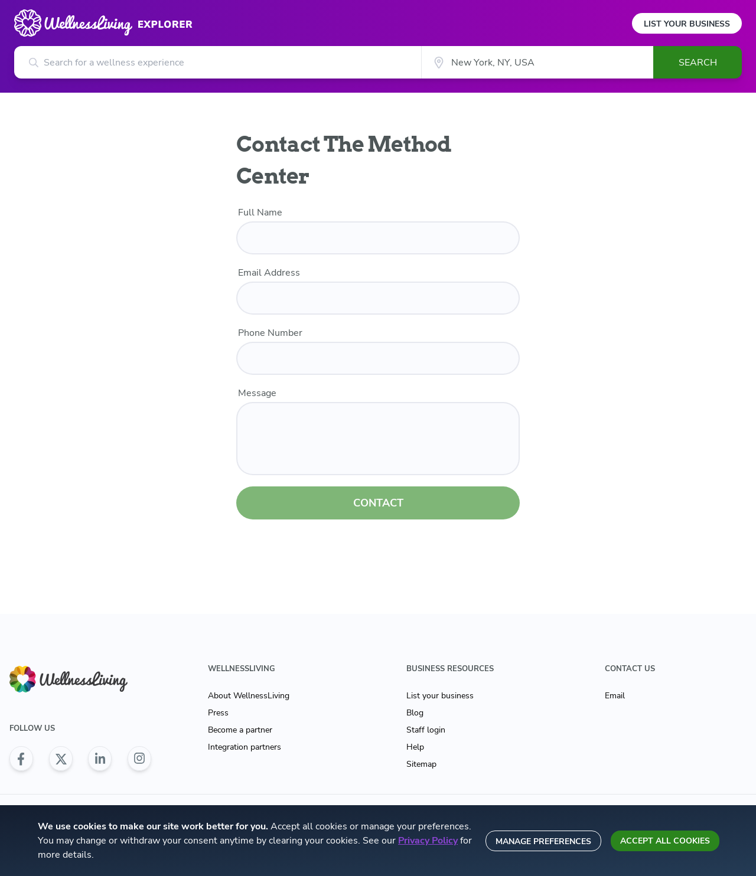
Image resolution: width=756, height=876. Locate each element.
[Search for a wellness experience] (217, 62)
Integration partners (244, 747)
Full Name (260, 212)
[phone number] (378, 358)
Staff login (425, 730)
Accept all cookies (665, 840)
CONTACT (378, 503)
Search (698, 62)
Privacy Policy (428, 840)
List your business (440, 695)
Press (218, 712)
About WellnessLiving (248, 695)
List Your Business (687, 24)
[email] (378, 298)
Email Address (269, 272)
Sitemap (421, 764)
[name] (378, 237)
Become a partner (240, 730)
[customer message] (378, 438)
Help (415, 747)
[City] (537, 62)
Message (257, 393)
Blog (414, 712)
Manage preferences (543, 841)
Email (615, 695)
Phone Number (270, 332)
